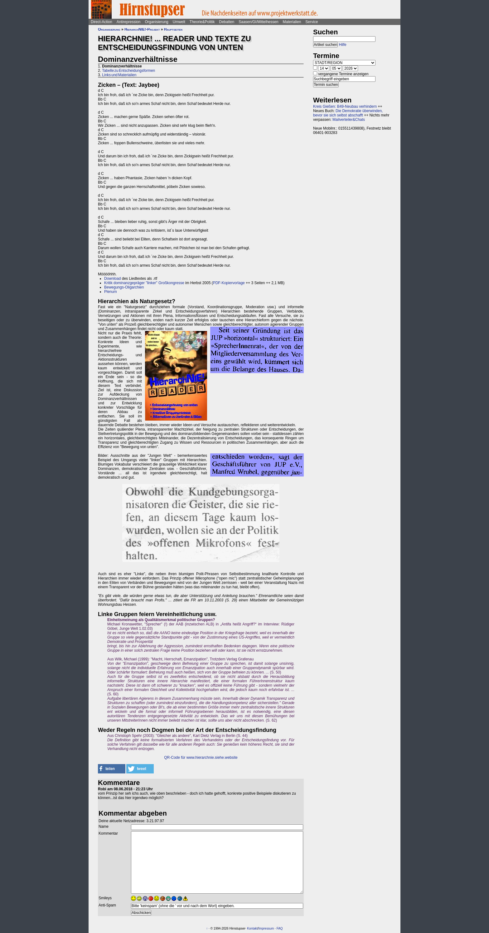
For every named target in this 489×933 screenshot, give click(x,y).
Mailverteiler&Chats (348, 119)
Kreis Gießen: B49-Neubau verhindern (345, 106)
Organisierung (156, 22)
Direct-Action (101, 22)
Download (112, 278)
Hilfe (342, 44)
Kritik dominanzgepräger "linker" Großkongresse (144, 283)
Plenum (110, 291)
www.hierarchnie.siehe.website (212, 757)
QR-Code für (175, 757)
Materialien (292, 22)
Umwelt (179, 22)
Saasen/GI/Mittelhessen (258, 22)
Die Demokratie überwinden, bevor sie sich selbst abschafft (348, 113)
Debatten (227, 22)
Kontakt (252, 928)
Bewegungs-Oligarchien (124, 287)
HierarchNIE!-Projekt (142, 29)
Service (311, 22)
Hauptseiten (173, 29)
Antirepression (129, 22)
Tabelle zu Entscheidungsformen (128, 70)
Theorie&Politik (202, 22)
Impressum (266, 928)
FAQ (280, 928)
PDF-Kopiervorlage (229, 283)
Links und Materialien (119, 75)
